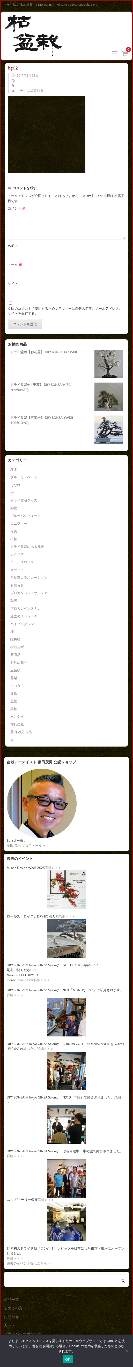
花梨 (13, 678)
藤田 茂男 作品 (21, 732)
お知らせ (17, 585)
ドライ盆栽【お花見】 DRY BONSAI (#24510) (43, 352)
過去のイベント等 (23, 616)
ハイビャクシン (22, 624)
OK (67, 1359)
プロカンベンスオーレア (28, 593)
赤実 (13, 531)
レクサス (17, 554)
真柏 (13, 709)
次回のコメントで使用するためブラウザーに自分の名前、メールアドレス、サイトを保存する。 (65, 311)
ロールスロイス (22, 562)
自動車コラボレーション (28, 577)
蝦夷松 (15, 639)
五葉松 (15, 670)
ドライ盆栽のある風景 (27, 547)
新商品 (15, 655)
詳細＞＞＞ (53, 868)
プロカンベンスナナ (25, 608)
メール (15, 265)
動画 (13, 601)
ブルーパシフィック (25, 516)
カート (9, 1325)
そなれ (15, 485)
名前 (13, 246)
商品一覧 (11, 1300)
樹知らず (17, 647)
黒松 (13, 701)
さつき (15, 686)
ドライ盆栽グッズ (23, 500)
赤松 (13, 693)
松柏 (13, 539)
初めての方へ (15, 1308)
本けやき (17, 717)
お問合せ (11, 1317)
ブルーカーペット (23, 477)
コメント (16, 208)
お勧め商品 (18, 662)
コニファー (18, 523)
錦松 (13, 508)
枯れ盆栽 (17, 724)
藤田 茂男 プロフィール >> (26, 845)
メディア (17, 570)
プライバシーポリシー (22, 1334)
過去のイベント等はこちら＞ (28, 1263)
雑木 (13, 469)
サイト (13, 283)
